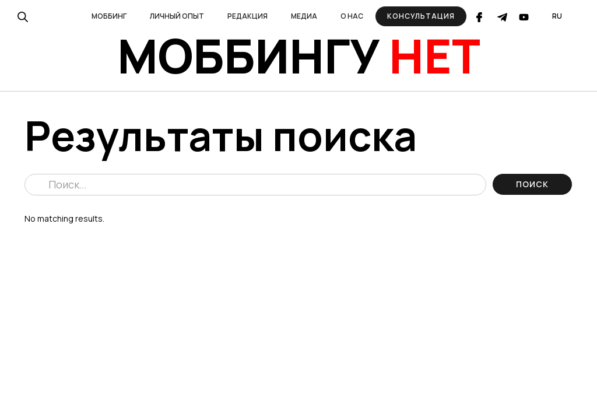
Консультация (421, 16)
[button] (109, 16)
